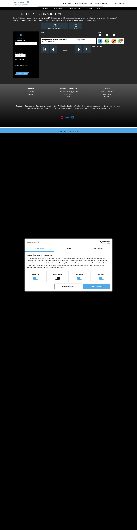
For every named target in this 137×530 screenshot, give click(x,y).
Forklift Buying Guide (80, 3)
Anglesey (15, 295)
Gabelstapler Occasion (44, 106)
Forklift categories (14, 370)
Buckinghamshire (18, 384)
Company (11, 502)
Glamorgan (16, 393)
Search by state (13, 290)
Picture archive (68, 94)
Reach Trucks (16, 241)
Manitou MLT (20, 186)
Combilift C (20, 197)
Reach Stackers (17, 192)
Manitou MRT (20, 183)
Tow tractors (16, 275)
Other (14, 437)
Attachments (12, 428)
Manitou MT (20, 181)
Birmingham (16, 319)
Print (75, 28)
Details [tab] (68, 249)
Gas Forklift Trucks (18, 357)
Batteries (15, 453)
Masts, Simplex (17, 442)
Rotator (14, 433)
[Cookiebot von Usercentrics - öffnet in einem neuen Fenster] (101, 242)
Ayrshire (15, 306)
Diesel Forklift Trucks (19, 353)
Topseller (31, 94)
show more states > (19, 315)
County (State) (19, 59)
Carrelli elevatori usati (112, 106)
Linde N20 (19, 266)
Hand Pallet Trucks (18, 364)
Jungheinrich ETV (22, 243)
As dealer (31, 91)
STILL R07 (19, 284)
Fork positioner (17, 435)
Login (91, 3)
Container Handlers (19, 190)
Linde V (18, 261)
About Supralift (119, 3)
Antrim (14, 299)
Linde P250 (20, 279)
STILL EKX (19, 259)
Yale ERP (19, 150)
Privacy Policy (106, 94)
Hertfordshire (17, 397)
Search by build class (15, 137)
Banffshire (15, 308)
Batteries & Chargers (15, 451)
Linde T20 (19, 219)
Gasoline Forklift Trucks (20, 359)
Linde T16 (19, 212)
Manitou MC (20, 174)
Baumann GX (20, 199)
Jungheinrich (81, 40)
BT (13, 335)
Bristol (14, 324)
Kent (13, 399)
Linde (14, 341)
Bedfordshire (16, 310)
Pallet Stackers (17, 226)
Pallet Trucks (16, 210)
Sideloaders (16, 195)
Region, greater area (21, 65)
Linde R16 (19, 250)
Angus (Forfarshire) (19, 297)
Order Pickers (17, 257)
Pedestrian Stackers (19, 208)
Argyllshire (15, 301)
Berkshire (15, 312)
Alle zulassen (96, 286)
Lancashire (16, 404)
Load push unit (17, 431)
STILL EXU (19, 215)
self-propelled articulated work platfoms (26, 473)
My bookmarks (101, 3)
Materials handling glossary (69, 91)
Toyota (14, 346)
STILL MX (19, 246)
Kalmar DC (19, 166)
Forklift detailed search (16, 368)
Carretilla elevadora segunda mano (40, 108)
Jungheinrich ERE (22, 217)
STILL (14, 344)
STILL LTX (19, 277)
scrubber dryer (17, 466)
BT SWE (18, 235)
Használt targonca (103, 108)
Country (17, 47)
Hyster (14, 337)
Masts (10, 439)
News (68, 97)
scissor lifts (16, 475)
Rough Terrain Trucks (19, 170)
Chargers (15, 455)
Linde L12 (19, 237)
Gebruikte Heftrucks (72, 106)
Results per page (97, 46)
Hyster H (19, 163)
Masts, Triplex (17, 446)
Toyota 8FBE (20, 148)
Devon (14, 388)
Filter (99, 32)
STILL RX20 (19, 141)
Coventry (15, 328)
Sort (42, 32)
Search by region (14, 317)
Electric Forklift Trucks (20, 355)
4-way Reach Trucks (19, 206)
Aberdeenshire (17, 293)
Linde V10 (19, 268)
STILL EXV (19, 232)
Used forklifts (44, 8)
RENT (70, 3)
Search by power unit (15, 350)
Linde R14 (19, 248)
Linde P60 (19, 286)
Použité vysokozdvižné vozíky (84, 108)
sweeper (15, 462)
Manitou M (20, 172)
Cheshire (15, 386)
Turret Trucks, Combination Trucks (24, 272)
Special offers (13, 373)
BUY (64, 3)
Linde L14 (19, 228)
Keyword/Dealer (20, 41)
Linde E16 (19, 143)
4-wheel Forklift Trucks (20, 154)
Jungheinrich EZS (22, 281)
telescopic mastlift (18, 477)
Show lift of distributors (54, 28)
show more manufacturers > (22, 348)
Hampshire (16, 395)
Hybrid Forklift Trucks (19, 362)
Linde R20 (19, 252)
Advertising (12, 508)
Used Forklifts (59, 106)
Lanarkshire (16, 402)
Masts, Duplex (17, 444)
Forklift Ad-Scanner (15, 484)
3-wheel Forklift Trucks (20, 139)
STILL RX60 (19, 159)
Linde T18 (19, 221)
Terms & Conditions (106, 91)
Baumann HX (20, 201)
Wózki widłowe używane (63, 108)
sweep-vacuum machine (20, 464)
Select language (9, 528)
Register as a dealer (14, 523)
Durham (15, 390)
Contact (10, 504)
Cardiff (14, 326)
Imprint (106, 97)
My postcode (19, 53)
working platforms (14, 471)
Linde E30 (19, 161)
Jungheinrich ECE (22, 264)
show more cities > (18, 330)
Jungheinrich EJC (21, 230)
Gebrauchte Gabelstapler (25, 106)
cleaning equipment (15, 459)
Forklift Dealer (59, 8)
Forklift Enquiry (13, 366)
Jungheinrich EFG (22, 146)
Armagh (14, 304)
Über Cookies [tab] (98, 249)
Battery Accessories (19, 457)
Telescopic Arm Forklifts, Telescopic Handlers (28, 179)
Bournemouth (17, 321)
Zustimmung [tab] (39, 249)
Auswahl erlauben (68, 286)
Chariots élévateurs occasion (92, 106)
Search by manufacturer (16, 333)
